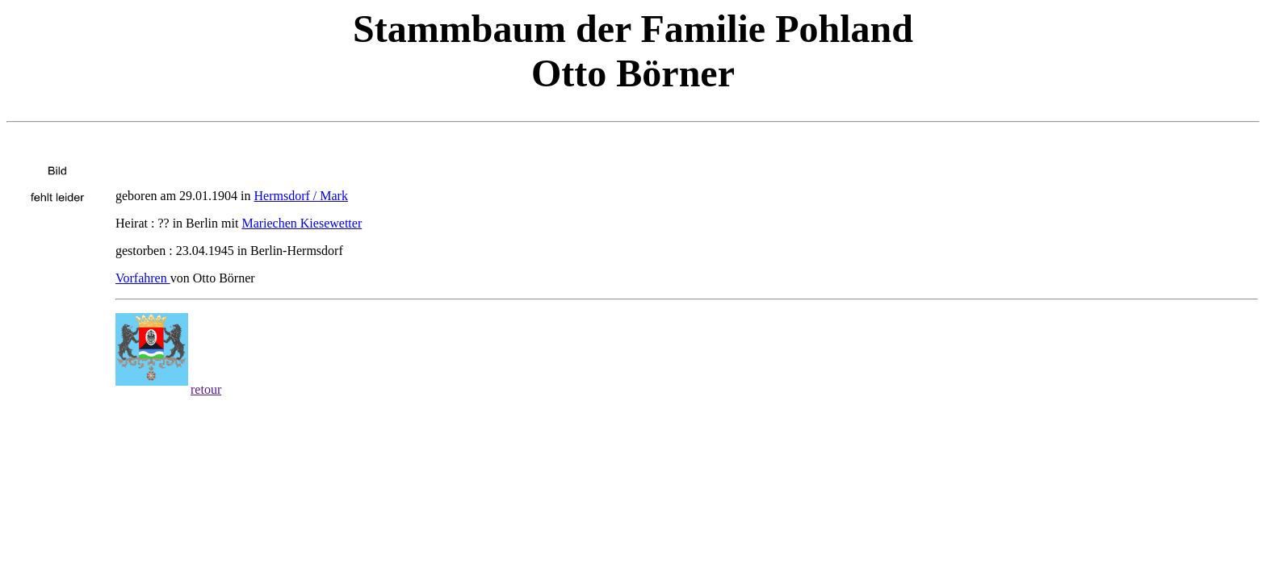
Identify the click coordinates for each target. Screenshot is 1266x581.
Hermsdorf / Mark (301, 196)
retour (206, 389)
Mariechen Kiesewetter (301, 223)
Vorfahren (142, 278)
